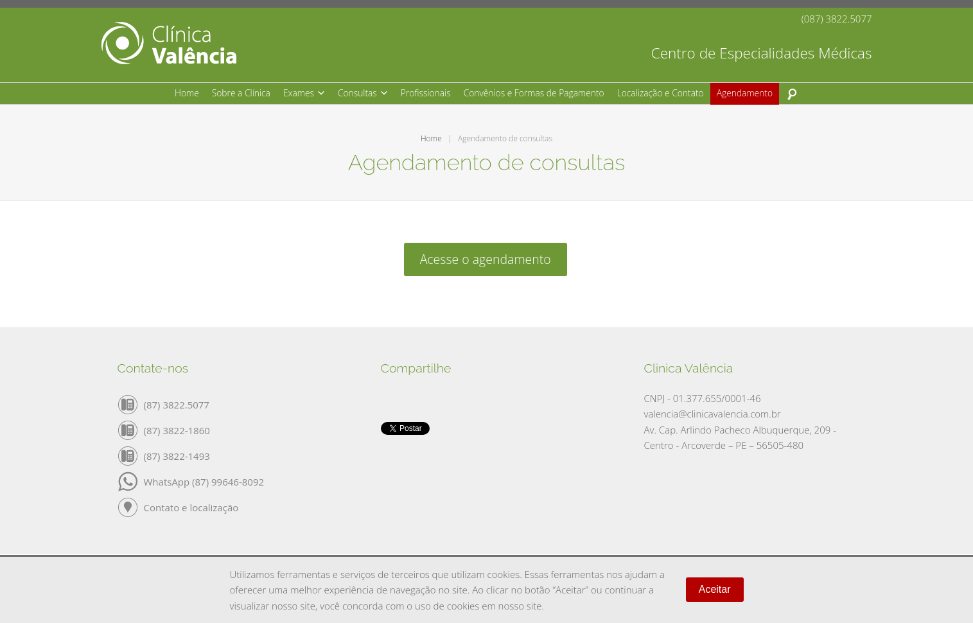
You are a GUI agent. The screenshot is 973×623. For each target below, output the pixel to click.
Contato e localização (191, 507)
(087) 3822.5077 (837, 19)
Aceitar (715, 589)
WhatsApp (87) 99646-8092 (204, 481)
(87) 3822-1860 (177, 429)
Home (431, 138)
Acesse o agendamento (485, 259)
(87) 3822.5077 (176, 404)
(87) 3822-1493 (177, 455)
